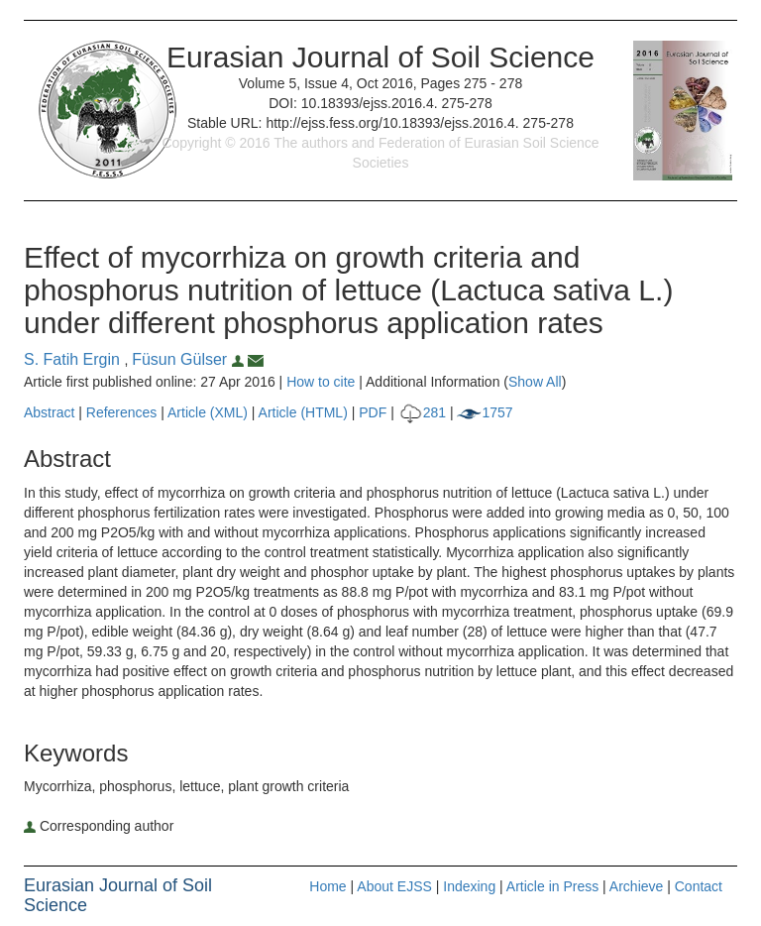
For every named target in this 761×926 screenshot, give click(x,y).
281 (422, 412)
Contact (698, 886)
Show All (535, 382)
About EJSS (394, 886)
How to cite (320, 382)
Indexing (469, 886)
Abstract (49, 412)
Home (327, 886)
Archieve (636, 886)
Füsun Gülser (190, 359)
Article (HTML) (303, 412)
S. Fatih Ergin (74, 359)
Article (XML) (209, 412)
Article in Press (552, 886)
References (122, 412)
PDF (372, 412)
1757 (484, 412)
